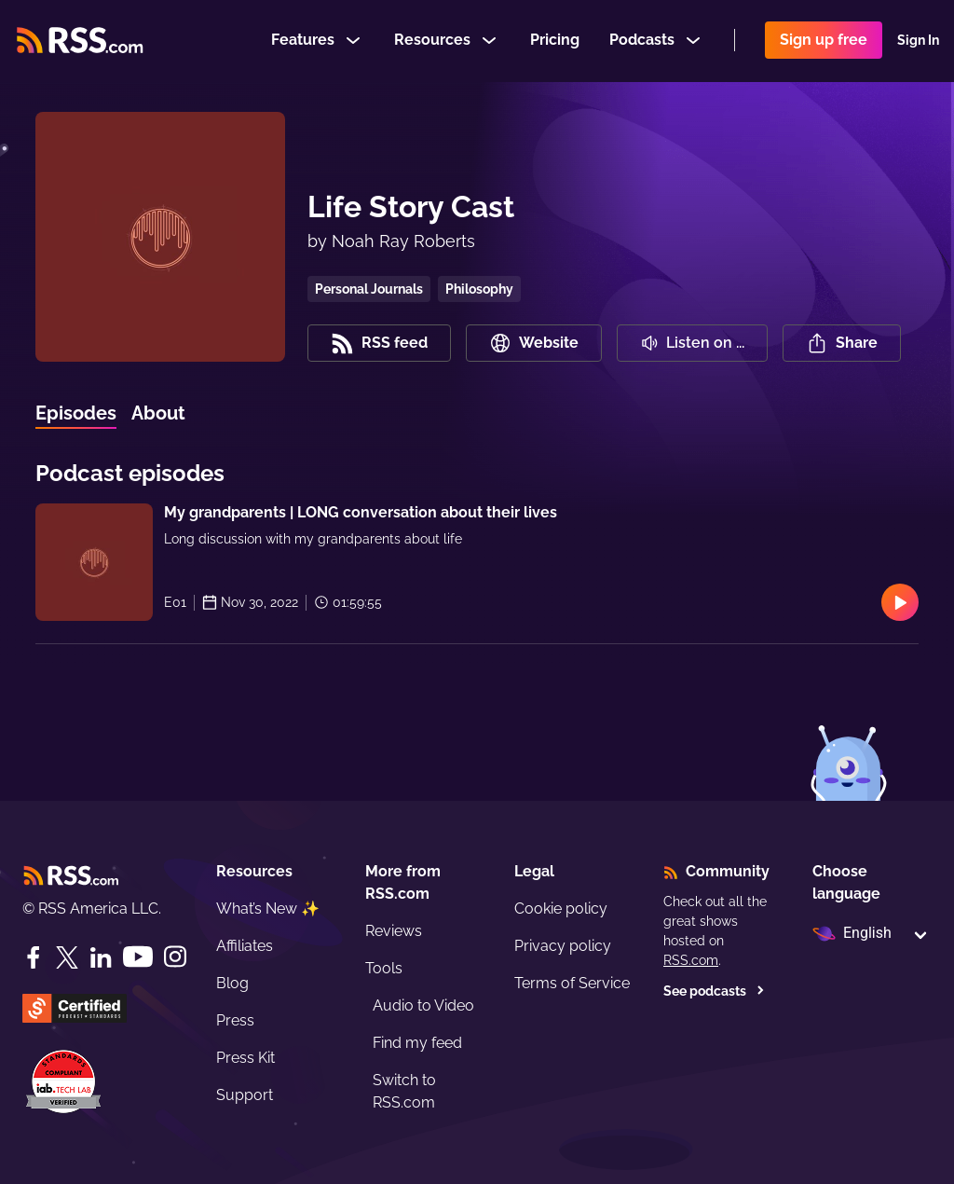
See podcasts (714, 991)
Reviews (393, 931)
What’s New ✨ (268, 908)
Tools (383, 968)
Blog (232, 983)
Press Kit (245, 1058)
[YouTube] (138, 957)
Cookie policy (560, 908)
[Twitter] (67, 957)
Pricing (554, 40)
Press (235, 1020)
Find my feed (417, 1043)
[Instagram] (175, 957)
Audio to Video (423, 1005)
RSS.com (690, 960)
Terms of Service (572, 983)
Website (534, 343)
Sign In (918, 41)
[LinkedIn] (100, 957)
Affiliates (244, 946)
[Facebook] (33, 957)
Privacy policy (562, 946)
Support (244, 1095)
